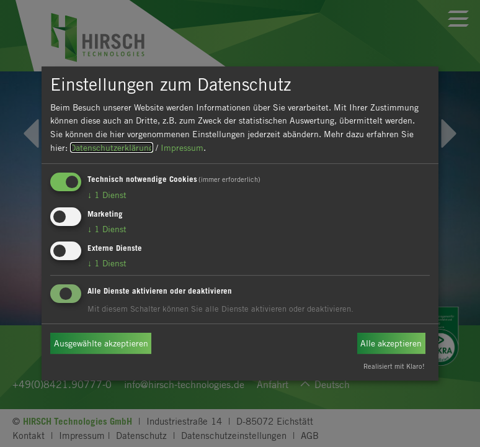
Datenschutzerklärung (111, 147)
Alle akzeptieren (391, 343)
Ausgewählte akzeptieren (101, 343)
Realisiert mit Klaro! (394, 366)
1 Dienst (107, 194)
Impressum (182, 147)
